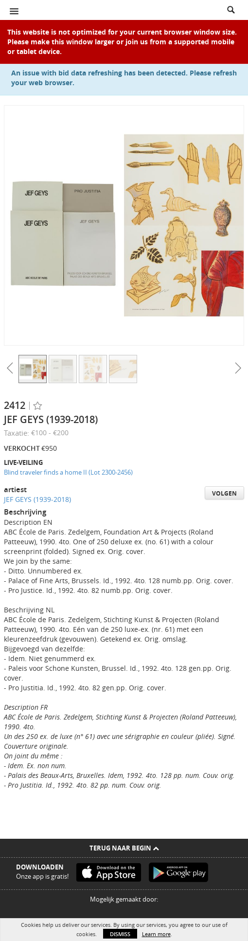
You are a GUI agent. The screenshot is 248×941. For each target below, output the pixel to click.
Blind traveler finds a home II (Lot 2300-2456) (68, 472)
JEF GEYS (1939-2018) (37, 499)
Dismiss (120, 934)
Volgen (224, 493)
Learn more (156, 934)
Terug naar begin (124, 848)
